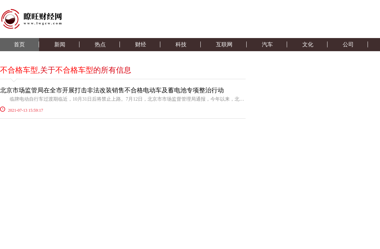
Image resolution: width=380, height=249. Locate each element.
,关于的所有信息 (65, 70)
